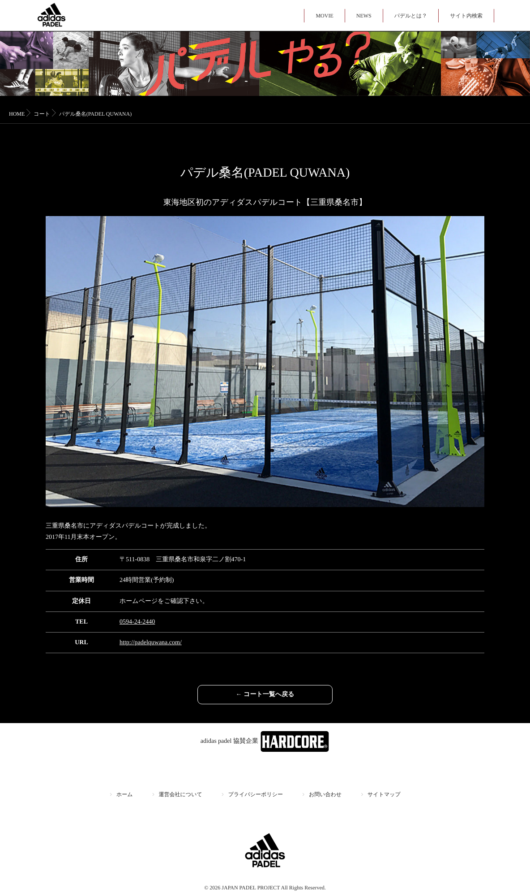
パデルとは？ (410, 16)
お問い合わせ (325, 794)
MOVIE (324, 16)
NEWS (364, 16)
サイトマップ (384, 794)
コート (42, 114)
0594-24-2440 (137, 622)
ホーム (124, 794)
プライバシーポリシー (255, 794)
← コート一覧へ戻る (265, 694)
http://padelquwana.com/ (151, 642)
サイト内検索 (466, 16)
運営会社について (180, 794)
